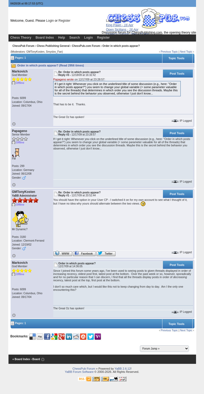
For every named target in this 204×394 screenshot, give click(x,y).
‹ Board (35, 359)
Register (64, 20)
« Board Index (21, 359)
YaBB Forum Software (79, 371)
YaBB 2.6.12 (122, 368)
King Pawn (119, 25)
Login (50, 20)
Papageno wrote (63, 79)
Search (74, 37)
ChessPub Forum (23, 45)
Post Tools (177, 73)
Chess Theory (20, 37)
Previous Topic (169, 51)
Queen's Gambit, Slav (127, 34)
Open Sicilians (122, 29)
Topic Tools (176, 58)
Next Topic (186, 51)
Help (61, 37)
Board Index (45, 37)
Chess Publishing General (53, 45)
